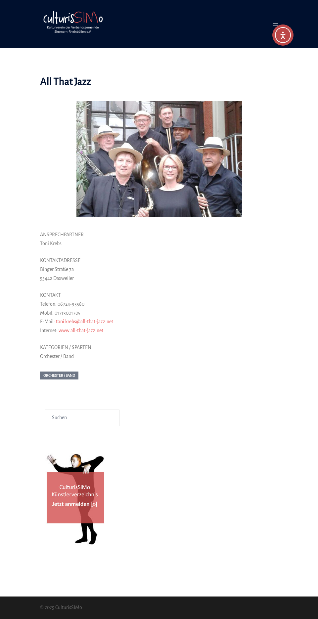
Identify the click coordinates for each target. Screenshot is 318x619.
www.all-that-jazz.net (81, 330)
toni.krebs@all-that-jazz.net (84, 321)
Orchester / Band (59, 375)
